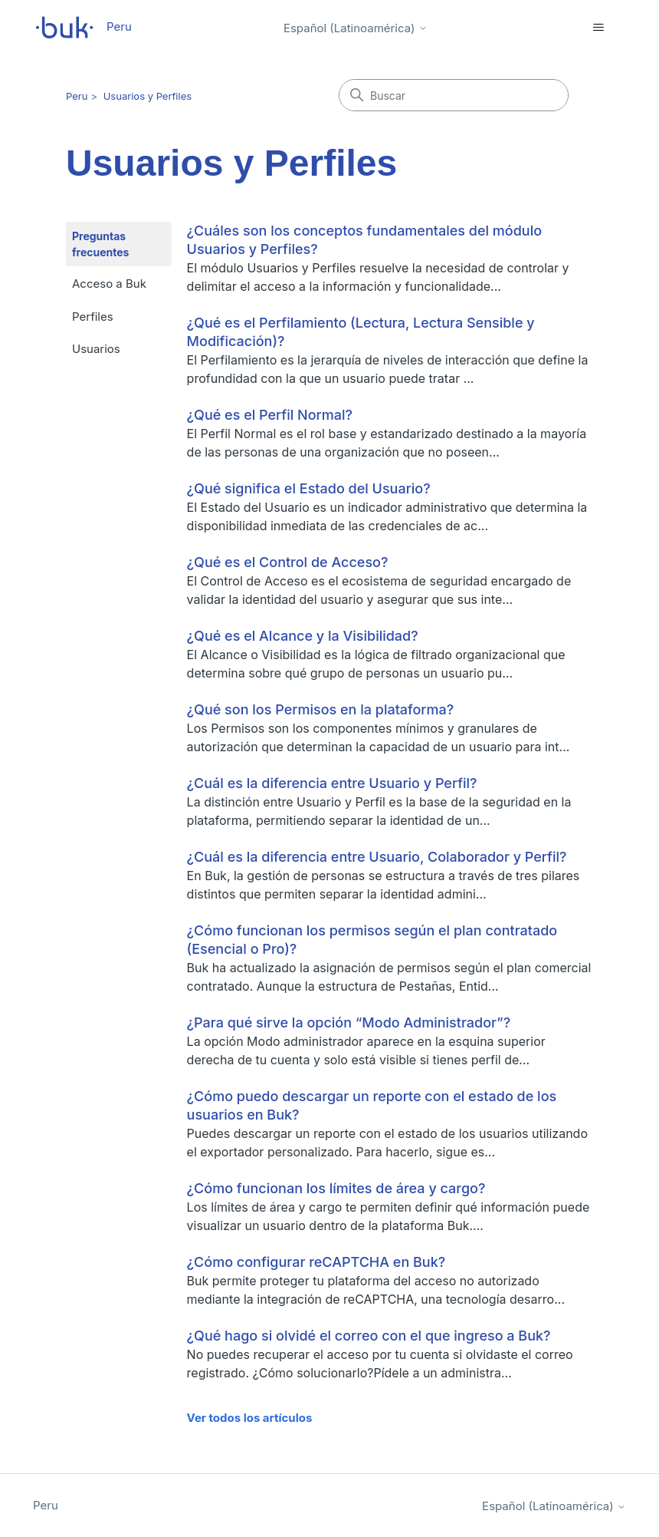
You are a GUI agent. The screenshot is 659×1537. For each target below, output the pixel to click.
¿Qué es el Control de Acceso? (288, 562)
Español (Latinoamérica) (356, 28)
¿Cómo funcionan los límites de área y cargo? (336, 1188)
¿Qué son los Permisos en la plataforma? (320, 709)
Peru (76, 96)
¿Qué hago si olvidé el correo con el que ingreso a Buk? (369, 1336)
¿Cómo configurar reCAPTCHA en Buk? (316, 1262)
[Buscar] (453, 95)
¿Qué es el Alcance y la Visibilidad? (302, 636)
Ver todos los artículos (250, 1417)
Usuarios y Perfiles (147, 96)
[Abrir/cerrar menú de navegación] (599, 27)
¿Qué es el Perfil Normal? (269, 415)
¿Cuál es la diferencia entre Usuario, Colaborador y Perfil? (377, 857)
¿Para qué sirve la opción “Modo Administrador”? (349, 1022)
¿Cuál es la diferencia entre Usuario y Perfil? (332, 783)
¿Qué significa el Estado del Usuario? (309, 488)
